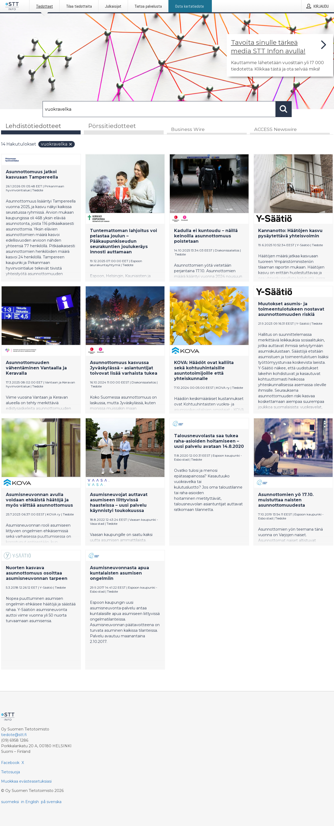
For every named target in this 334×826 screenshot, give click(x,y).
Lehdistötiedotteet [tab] (33, 126)
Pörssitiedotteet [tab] (112, 126)
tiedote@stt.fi (14, 734)
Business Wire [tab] (188, 129)
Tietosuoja (10, 772)
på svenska (51, 801)
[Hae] (159, 109)
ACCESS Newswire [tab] (275, 129)
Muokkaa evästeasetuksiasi (26, 781)
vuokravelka (57, 144)
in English (30, 801)
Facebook (10, 762)
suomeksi (10, 801)
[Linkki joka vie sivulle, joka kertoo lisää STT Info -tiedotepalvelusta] (280, 55)
